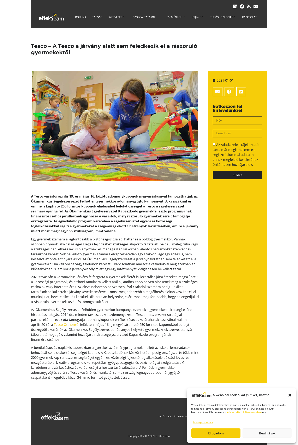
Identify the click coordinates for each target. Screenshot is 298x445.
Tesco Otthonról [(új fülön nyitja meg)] (66, 324)
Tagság (97, 17)
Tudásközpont (222, 17)
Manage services (203, 422)
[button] (290, 395)
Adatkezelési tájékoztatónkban (244, 412)
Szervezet (116, 17)
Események (176, 17)
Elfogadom (216, 433)
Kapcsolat (249, 17)
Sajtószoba (165, 416)
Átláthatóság (182, 416)
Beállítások (267, 433)
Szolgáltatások (146, 17)
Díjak (197, 17)
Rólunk (80, 17)
